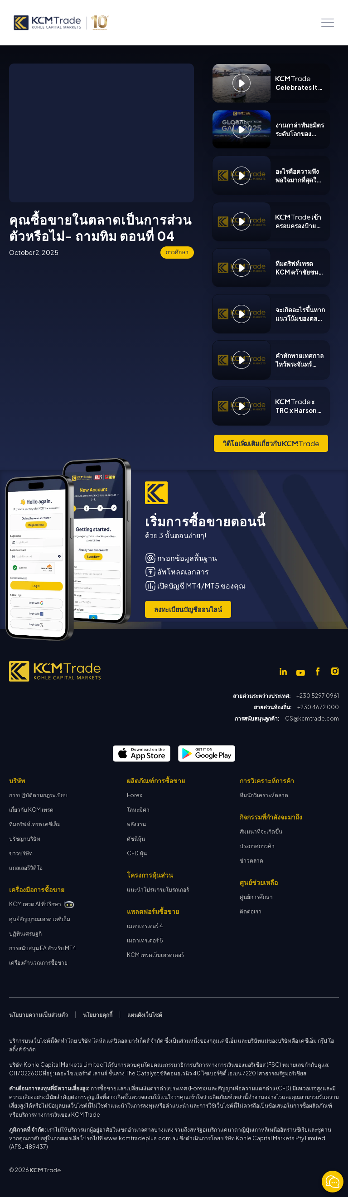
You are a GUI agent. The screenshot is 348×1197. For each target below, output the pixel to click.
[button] (327, 23)
